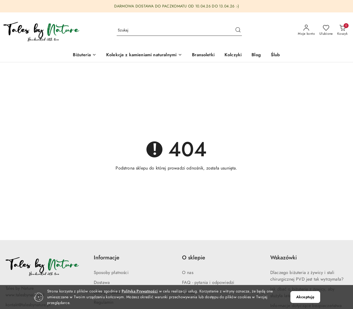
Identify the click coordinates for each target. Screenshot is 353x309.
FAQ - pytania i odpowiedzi (208, 283)
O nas (187, 273)
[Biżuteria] (84, 55)
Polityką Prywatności (140, 291)
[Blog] (256, 55)
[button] (144, 55)
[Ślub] (275, 55)
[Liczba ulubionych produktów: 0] (326, 30)
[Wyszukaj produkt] (179, 30)
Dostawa (102, 283)
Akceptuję (305, 297)
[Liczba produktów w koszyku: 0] (342, 30)
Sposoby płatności (111, 273)
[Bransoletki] (203, 55)
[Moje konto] (306, 30)
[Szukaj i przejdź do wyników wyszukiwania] (238, 30)
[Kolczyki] (233, 55)
